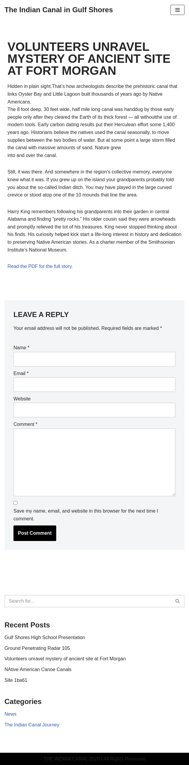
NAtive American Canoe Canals (37, 669)
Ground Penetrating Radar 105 (37, 648)
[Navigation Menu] (177, 10)
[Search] (87, 601)
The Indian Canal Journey (31, 724)
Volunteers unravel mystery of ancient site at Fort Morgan (65, 658)
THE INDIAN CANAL (66, 758)
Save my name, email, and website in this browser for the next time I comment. (85, 514)
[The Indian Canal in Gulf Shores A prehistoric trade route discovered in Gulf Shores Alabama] (58, 10)
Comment (25, 424)
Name (21, 347)
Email (21, 373)
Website (22, 398)
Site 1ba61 (16, 680)
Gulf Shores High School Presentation (44, 637)
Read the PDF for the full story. (40, 266)
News (10, 714)
